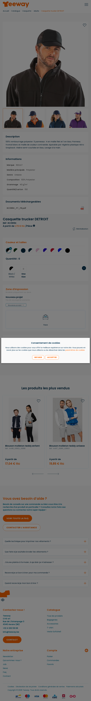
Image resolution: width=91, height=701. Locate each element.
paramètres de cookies (75, 350)
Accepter (52, 357)
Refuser (38, 357)
